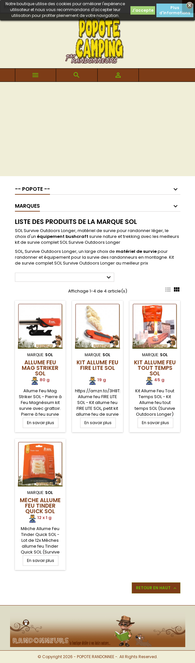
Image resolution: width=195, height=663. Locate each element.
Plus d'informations (174, 10)
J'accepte (142, 10)
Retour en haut (156, 588)
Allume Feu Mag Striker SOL (40, 367)
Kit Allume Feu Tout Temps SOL (155, 367)
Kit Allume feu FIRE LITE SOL (97, 365)
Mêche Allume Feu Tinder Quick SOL (40, 505)
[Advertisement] (97, 130)
